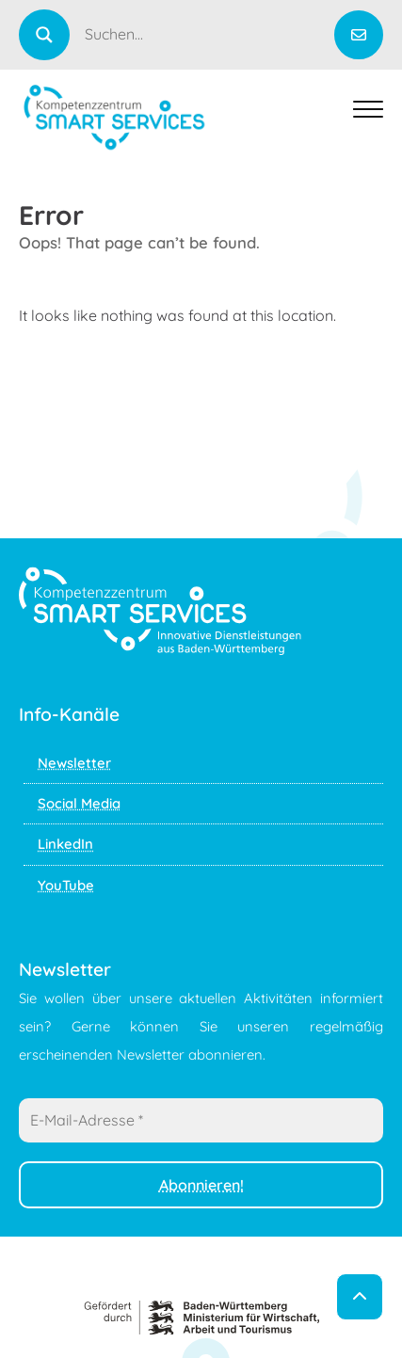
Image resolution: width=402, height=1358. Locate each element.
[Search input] (208, 33)
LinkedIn (65, 844)
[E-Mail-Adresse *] (201, 1120)
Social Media (79, 803)
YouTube (66, 885)
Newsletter (74, 763)
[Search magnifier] (44, 34)
